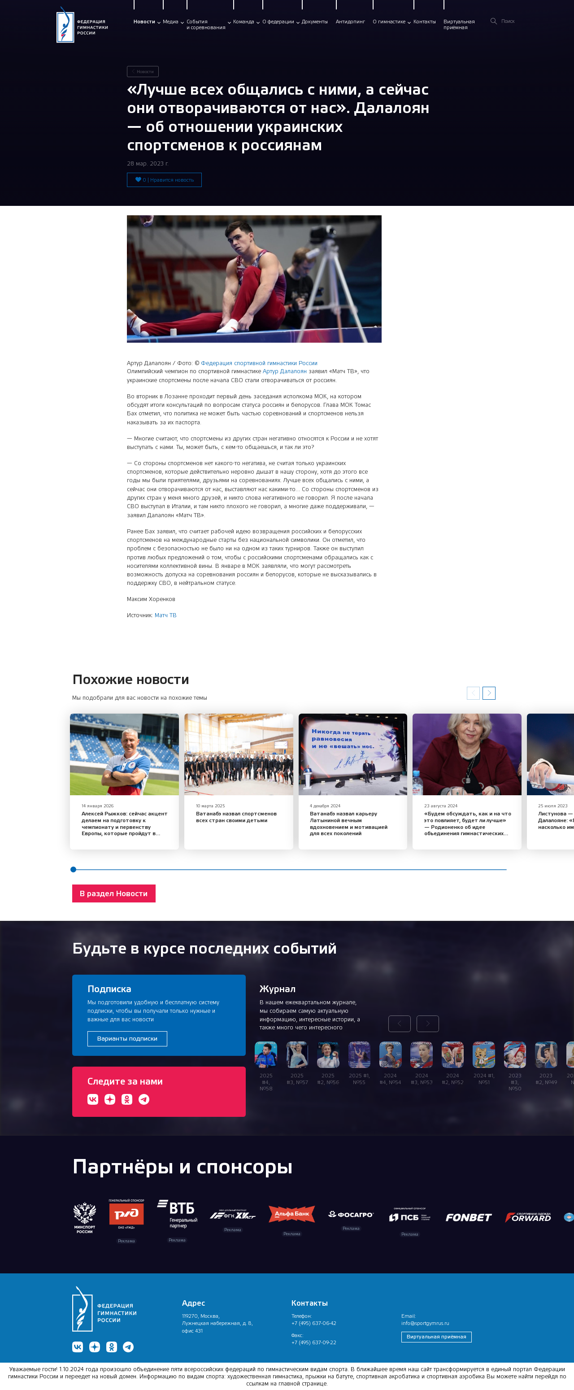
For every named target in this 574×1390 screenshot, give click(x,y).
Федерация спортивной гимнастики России (259, 363)
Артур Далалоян (285, 371)
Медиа (170, 21)
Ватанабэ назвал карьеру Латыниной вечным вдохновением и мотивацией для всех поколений (341, 821)
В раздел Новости (114, 890)
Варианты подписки (127, 1035)
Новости (144, 21)
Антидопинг (350, 21)
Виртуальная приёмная (436, 1334)
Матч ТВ (166, 615)
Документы (315, 21)
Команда (243, 21)
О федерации (278, 21)
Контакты (424, 21)
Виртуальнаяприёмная (459, 25)
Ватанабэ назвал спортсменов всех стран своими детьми (232, 814)
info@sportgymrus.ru (425, 1320)
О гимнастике (389, 21)
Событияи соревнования (206, 25)
